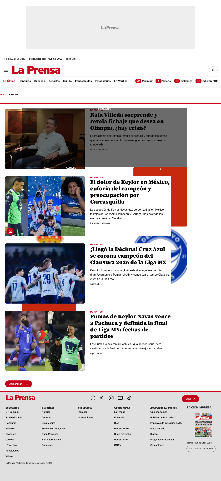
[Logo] (28, 70)
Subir (190, 398)
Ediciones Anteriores (201, 449)
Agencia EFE (96, 284)
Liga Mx (13, 94)
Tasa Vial (71, 59)
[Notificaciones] (213, 70)
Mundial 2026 (55, 59)
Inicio (3, 94)
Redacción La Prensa (100, 223)
